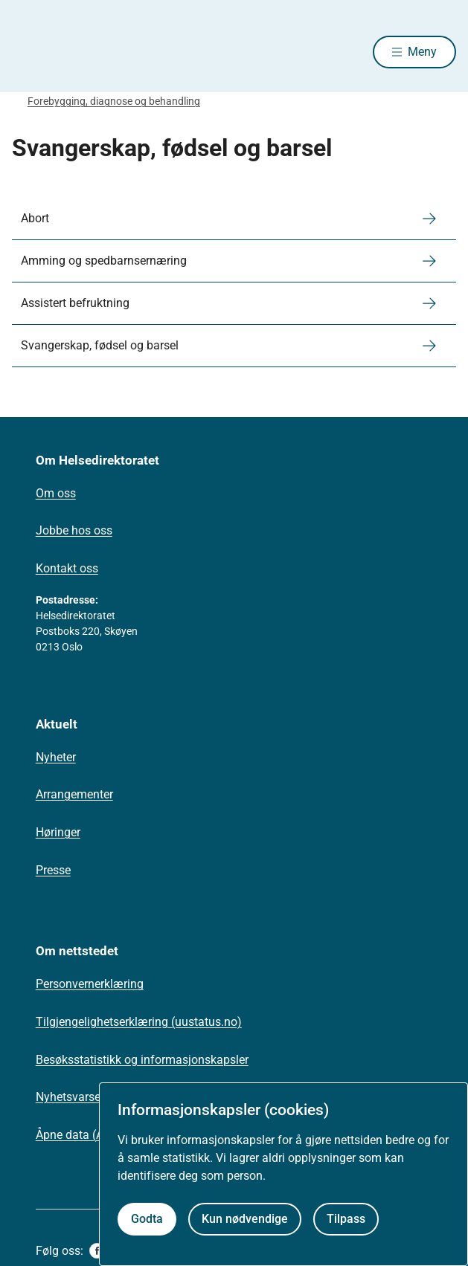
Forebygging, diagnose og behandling (114, 101)
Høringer (58, 832)
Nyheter (56, 757)
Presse (53, 870)
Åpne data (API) (77, 1135)
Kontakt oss (67, 568)
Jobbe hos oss (74, 530)
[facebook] (97, 1251)
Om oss (56, 493)
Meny (422, 52)
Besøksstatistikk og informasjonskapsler (142, 1060)
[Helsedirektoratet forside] (30, 52)
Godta (147, 1219)
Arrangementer (74, 794)
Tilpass (346, 1219)
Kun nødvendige (245, 1219)
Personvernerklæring (90, 984)
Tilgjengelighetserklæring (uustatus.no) (139, 1022)
